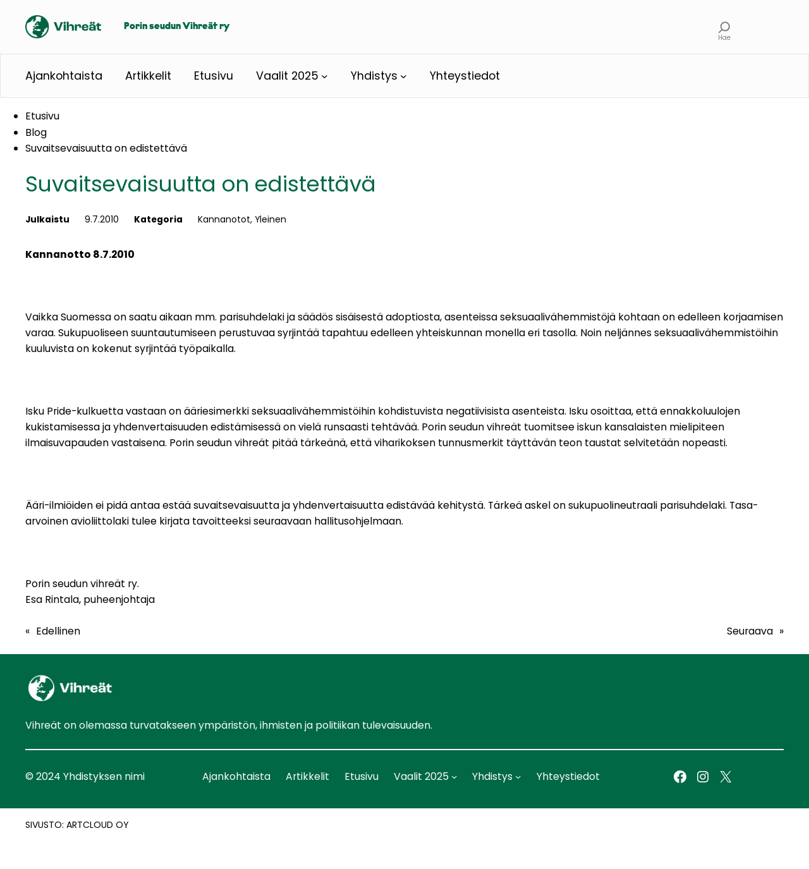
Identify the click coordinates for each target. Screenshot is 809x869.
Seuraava (750, 631)
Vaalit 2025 (287, 75)
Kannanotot (224, 219)
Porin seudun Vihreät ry (176, 26)
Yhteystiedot (465, 75)
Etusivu (213, 75)
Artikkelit (148, 75)
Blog (36, 132)
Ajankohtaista (63, 75)
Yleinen (270, 219)
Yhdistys (374, 75)
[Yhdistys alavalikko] (403, 76)
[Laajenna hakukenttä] (724, 26)
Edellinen (58, 631)
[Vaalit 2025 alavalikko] (324, 76)
